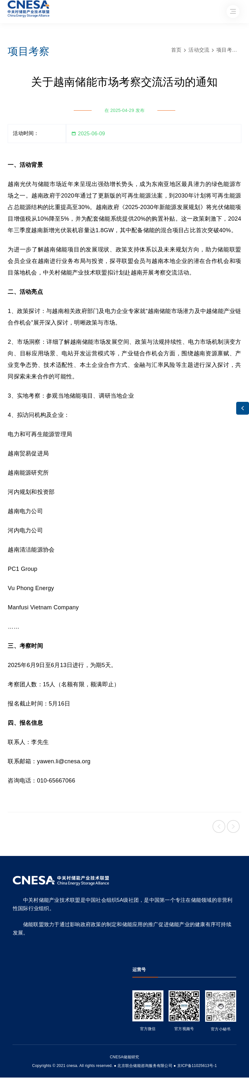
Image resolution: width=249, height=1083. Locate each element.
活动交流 (198, 50)
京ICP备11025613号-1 (197, 1065)
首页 (176, 50)
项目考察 (226, 50)
